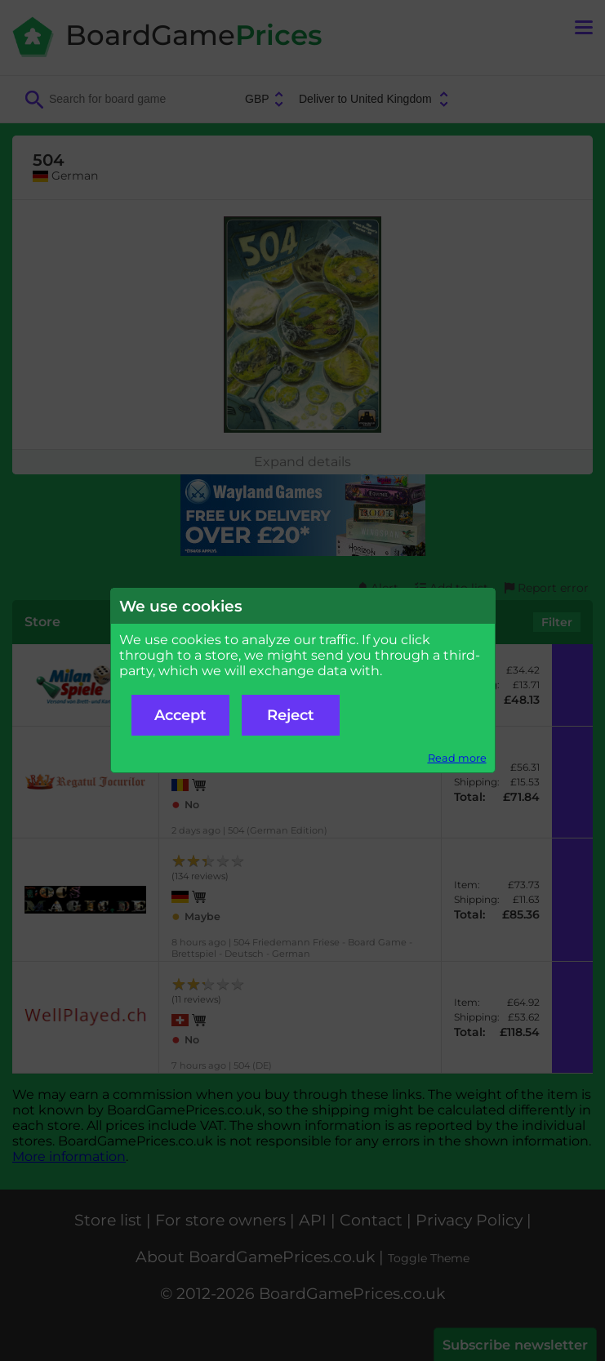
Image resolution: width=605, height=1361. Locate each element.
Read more (457, 758)
